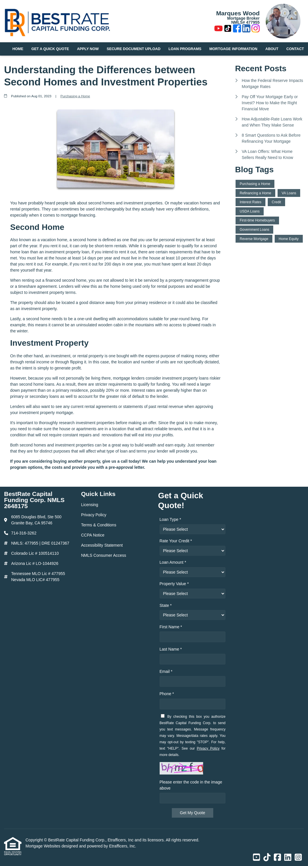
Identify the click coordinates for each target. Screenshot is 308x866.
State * (166, 605)
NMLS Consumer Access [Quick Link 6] (103, 555)
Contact (295, 49)
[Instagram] (255, 29)
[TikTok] (228, 29)
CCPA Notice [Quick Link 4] (93, 535)
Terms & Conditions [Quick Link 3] (98, 525)
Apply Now (88, 49)
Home (17, 49)
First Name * (171, 627)
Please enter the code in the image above (191, 785)
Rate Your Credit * (176, 541)
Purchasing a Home (75, 96)
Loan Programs (185, 49)
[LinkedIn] (246, 29)
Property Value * (174, 583)
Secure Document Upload (133, 49)
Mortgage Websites (43, 846)
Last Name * (171, 649)
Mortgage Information (233, 49)
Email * (166, 671)
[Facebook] (237, 29)
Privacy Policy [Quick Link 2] (93, 514)
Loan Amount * (173, 562)
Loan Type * (170, 519)
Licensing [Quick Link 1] (89, 504)
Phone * (167, 693)
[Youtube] (218, 29)
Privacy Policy (208, 748)
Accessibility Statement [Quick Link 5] (102, 545)
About (271, 49)
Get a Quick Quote (50, 49)
